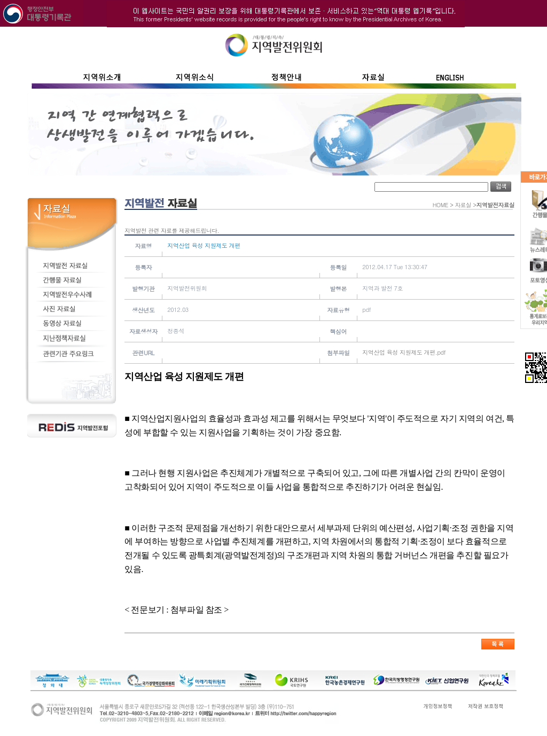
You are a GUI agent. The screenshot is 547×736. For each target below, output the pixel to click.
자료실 (463, 205)
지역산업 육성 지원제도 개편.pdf (404, 352)
